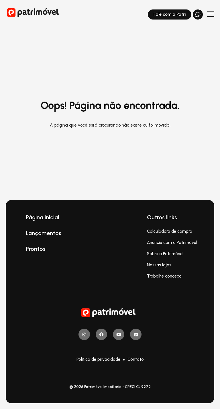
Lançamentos (43, 233)
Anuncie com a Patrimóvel (172, 242)
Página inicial (42, 217)
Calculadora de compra (169, 231)
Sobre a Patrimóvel (165, 253)
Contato (135, 359)
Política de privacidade (98, 359)
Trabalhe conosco (164, 276)
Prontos (36, 249)
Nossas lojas (159, 265)
